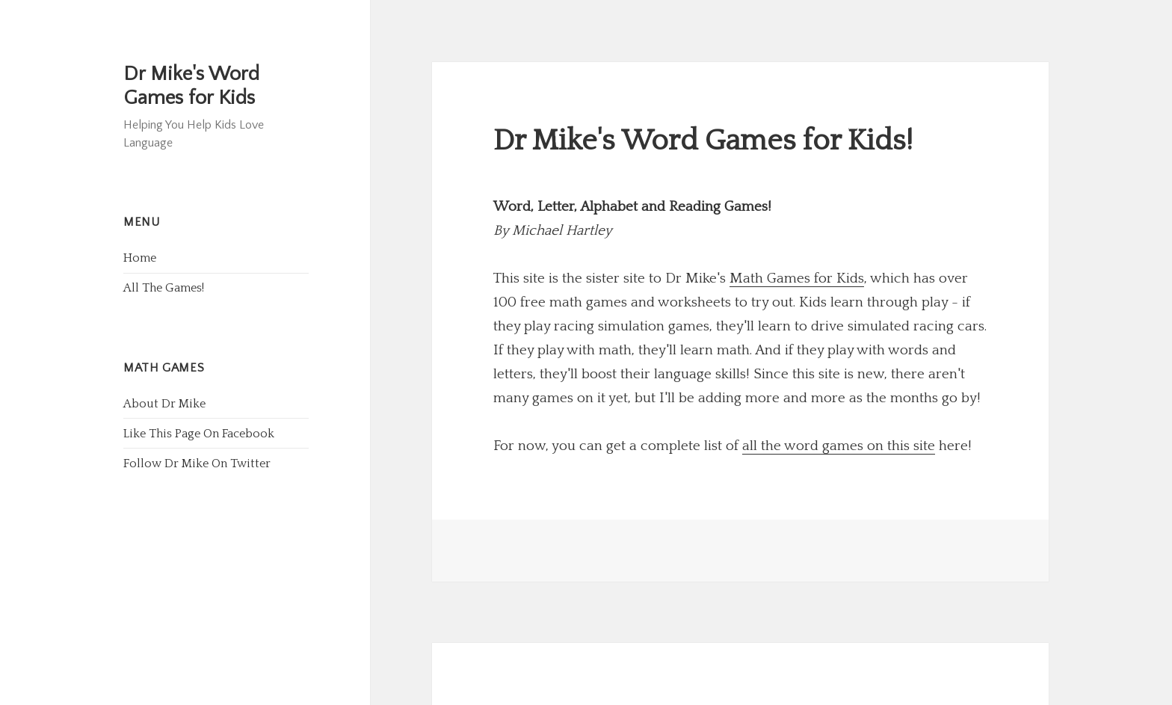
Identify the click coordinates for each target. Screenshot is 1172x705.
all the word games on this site (838, 446)
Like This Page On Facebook (198, 433)
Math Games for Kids (797, 278)
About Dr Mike (164, 403)
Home (139, 258)
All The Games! (163, 288)
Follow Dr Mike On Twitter (197, 463)
